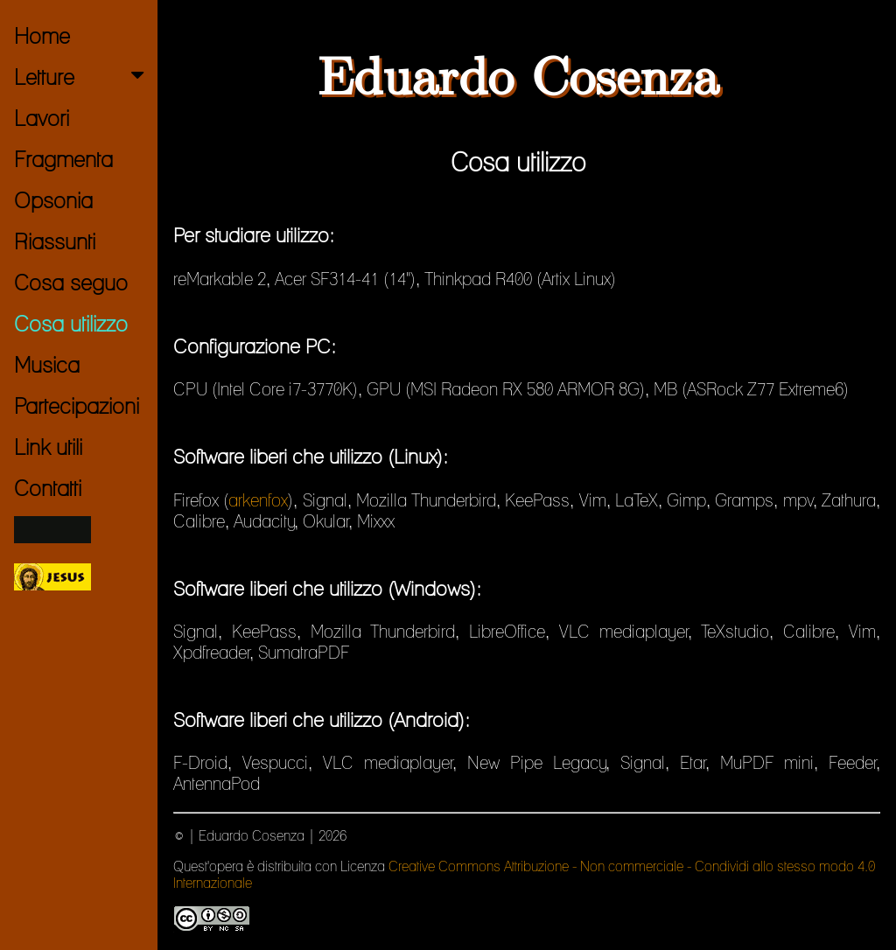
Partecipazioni (76, 406)
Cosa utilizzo (71, 324)
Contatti (47, 488)
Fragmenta (63, 159)
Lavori (41, 118)
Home (42, 36)
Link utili (48, 447)
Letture (82, 77)
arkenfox (258, 500)
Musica (47, 365)
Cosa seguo (71, 282)
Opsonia (53, 200)
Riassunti (54, 241)
